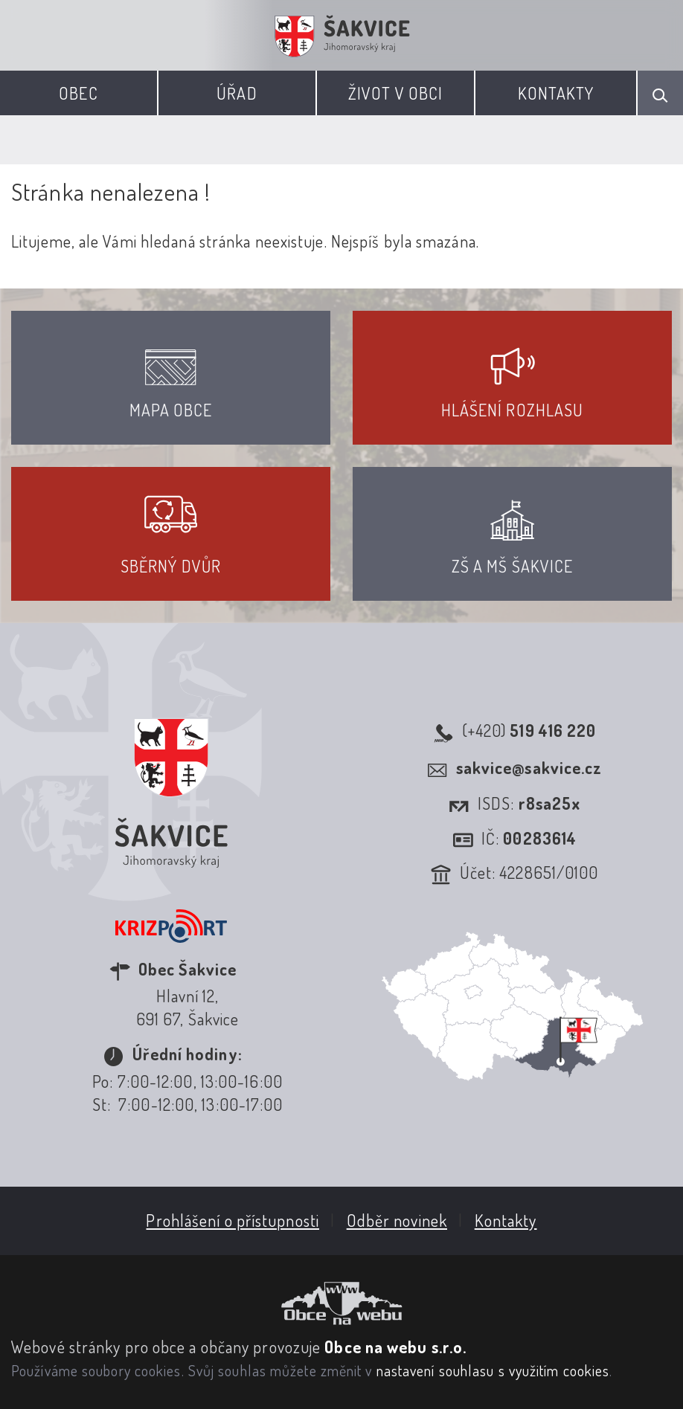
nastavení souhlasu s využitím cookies (493, 1370)
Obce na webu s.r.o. (395, 1346)
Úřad (237, 93)
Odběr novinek (397, 1220)
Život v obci (395, 93)
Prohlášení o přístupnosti (232, 1220)
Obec (78, 93)
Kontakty (556, 93)
